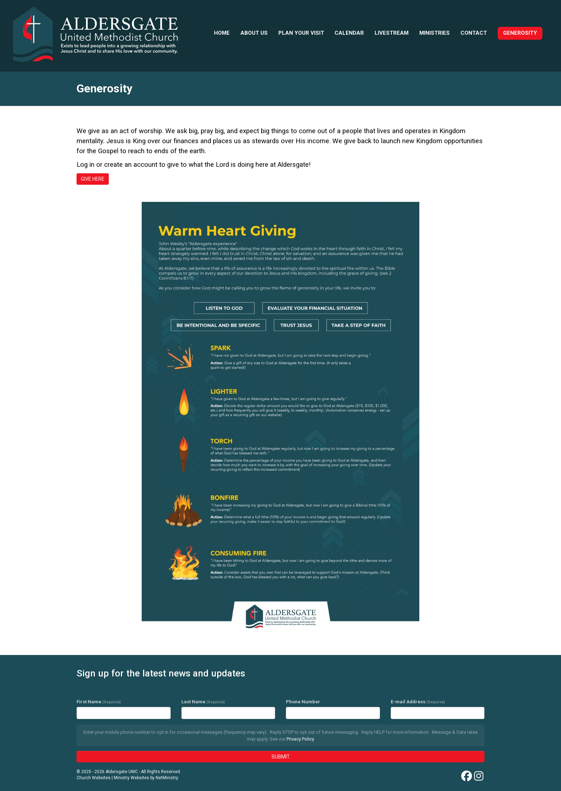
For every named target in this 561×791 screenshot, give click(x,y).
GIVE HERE (92, 179)
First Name (99, 701)
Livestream (392, 33)
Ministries (434, 33)
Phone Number (303, 701)
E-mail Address (418, 701)
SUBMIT (281, 757)
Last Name (203, 701)
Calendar (349, 33)
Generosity (520, 33)
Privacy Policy (300, 739)
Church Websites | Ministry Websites (113, 777)
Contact (473, 33)
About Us (254, 33)
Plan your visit (301, 33)
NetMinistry (167, 777)
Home (222, 33)
